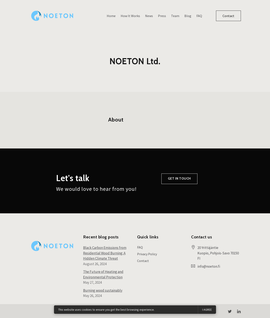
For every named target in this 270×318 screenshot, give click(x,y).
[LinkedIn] (239, 311)
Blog (187, 16)
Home (111, 16)
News (149, 16)
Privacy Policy (147, 254)
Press (162, 16)
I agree (207, 309)
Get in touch (179, 186)
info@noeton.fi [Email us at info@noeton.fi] (208, 266)
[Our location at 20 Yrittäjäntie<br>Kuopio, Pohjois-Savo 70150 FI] (219, 253)
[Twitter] (230, 311)
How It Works (130, 16)
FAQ (199, 16)
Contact (228, 16)
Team (175, 16)
